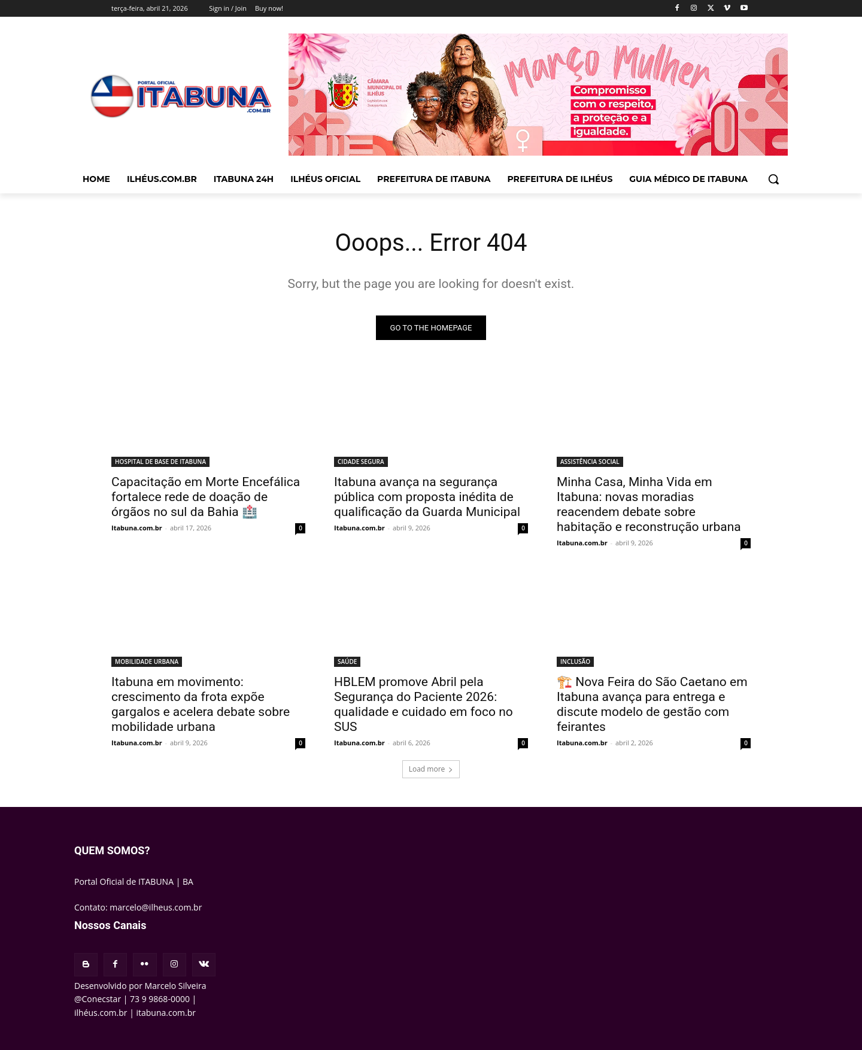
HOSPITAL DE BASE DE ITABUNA (160, 461)
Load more (431, 769)
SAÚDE (347, 661)
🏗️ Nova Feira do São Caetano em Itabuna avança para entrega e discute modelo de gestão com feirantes (652, 704)
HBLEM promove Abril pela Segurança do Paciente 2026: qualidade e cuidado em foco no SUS (423, 704)
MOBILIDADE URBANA (146, 661)
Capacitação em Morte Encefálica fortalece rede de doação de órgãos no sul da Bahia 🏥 (205, 497)
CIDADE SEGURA (361, 461)
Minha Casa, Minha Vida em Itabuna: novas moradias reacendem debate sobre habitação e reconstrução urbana (649, 504)
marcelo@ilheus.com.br (156, 907)
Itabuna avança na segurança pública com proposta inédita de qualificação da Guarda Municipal (427, 497)
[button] (773, 179)
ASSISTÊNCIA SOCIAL (590, 461)
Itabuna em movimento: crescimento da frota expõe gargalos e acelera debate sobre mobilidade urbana (200, 704)
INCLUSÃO (575, 661)
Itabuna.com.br (136, 527)
